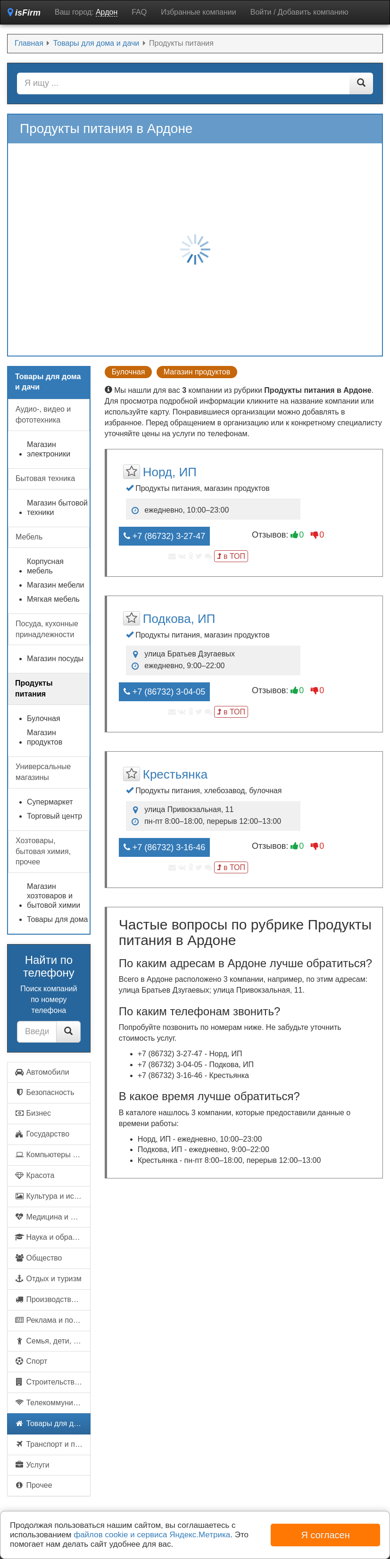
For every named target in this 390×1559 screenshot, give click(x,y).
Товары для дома (57, 919)
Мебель (29, 537)
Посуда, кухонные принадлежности (47, 629)
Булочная (128, 372)
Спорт (31, 1361)
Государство (42, 1134)
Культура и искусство (53, 1196)
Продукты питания (34, 688)
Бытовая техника (45, 478)
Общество (38, 1258)
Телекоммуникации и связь (53, 1403)
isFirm (24, 12)
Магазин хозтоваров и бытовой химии (53, 895)
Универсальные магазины (43, 772)
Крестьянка (175, 774)
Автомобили (42, 1072)
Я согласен (325, 1535)
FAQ (139, 12)
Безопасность (45, 1092)
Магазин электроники (48, 449)
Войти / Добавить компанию (299, 12)
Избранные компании (198, 12)
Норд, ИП (170, 472)
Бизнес (33, 1113)
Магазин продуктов (197, 372)
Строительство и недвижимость (53, 1382)
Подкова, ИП (179, 619)
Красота (34, 1175)
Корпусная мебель (45, 566)
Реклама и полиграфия (53, 1320)
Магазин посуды (55, 659)
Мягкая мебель (53, 599)
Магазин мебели (55, 585)
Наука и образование (53, 1237)
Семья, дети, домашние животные (53, 1341)
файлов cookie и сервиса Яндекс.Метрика (152, 1534)
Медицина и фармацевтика (53, 1217)
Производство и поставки (53, 1299)
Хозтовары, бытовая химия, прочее (43, 851)
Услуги (32, 1465)
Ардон (106, 12)
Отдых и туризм (48, 1279)
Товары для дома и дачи (53, 1423)
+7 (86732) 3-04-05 (165, 692)
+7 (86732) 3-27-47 (165, 536)
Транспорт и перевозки (53, 1444)
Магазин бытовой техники (57, 507)
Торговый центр (54, 816)
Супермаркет (50, 802)
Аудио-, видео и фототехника (43, 414)
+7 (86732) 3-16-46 (165, 847)
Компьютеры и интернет (53, 1155)
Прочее (33, 1485)
